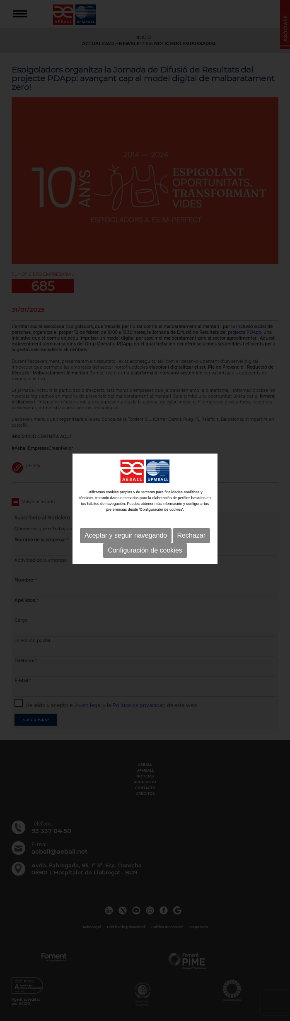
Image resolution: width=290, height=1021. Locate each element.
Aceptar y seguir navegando (126, 534)
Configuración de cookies (145, 549)
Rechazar (191, 534)
